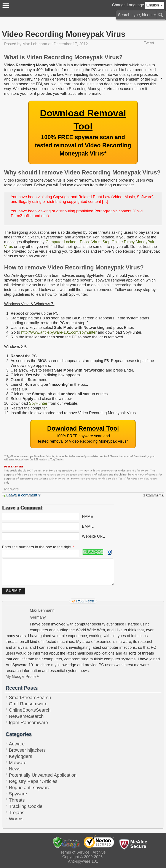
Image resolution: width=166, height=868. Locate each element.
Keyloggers (20, 756)
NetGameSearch (26, 716)
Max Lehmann (34, 44)
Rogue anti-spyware (29, 787)
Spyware (18, 793)
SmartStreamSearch (30, 697)
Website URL (93, 536)
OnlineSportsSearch (30, 710)
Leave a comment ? (23, 495)
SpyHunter (38, 403)
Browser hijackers (27, 750)
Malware (11, 489)
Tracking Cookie (25, 806)
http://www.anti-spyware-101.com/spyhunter (59, 332)
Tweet (149, 43)
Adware (17, 744)
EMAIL (88, 526)
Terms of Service (74, 852)
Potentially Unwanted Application (43, 775)
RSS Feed (85, 601)
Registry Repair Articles (33, 781)
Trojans (16, 812)
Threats (17, 800)
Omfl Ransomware (28, 703)
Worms (16, 818)
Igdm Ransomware (28, 722)
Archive (99, 852)
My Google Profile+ (22, 676)
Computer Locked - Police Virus (73, 242)
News (15, 769)
